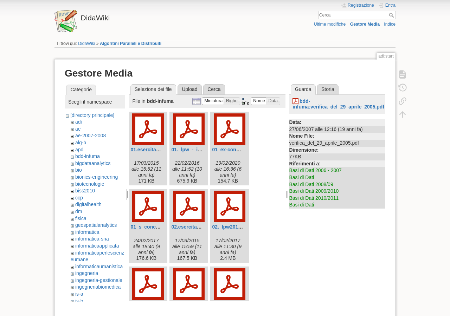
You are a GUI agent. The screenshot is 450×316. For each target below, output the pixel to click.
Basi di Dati (301, 177)
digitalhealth (88, 204)
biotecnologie (89, 184)
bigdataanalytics (92, 163)
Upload (189, 89)
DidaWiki (86, 43)
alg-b (80, 142)
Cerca (392, 15)
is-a (79, 294)
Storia (327, 89)
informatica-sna (92, 239)
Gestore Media (365, 24)
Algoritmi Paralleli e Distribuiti (130, 43)
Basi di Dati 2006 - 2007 (315, 170)
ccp (79, 197)
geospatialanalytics (96, 225)
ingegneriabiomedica (98, 287)
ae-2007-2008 (90, 135)
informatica (87, 232)
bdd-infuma (87, 156)
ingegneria (86, 273)
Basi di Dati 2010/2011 (314, 198)
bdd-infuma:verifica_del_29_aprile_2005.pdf (338, 104)
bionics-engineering (96, 177)
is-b (79, 301)
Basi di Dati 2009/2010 (314, 191)
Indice (390, 24)
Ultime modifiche (330, 24)
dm (78, 211)
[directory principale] (92, 115)
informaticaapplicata (97, 246)
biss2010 (85, 190)
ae (78, 129)
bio (78, 170)
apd (79, 149)
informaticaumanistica (99, 266)
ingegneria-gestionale (98, 280)
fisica (80, 218)
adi (78, 122)
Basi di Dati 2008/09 (311, 184)
